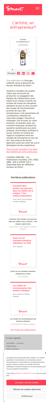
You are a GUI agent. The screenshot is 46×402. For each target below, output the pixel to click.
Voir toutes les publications (23, 330)
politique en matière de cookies (25, 373)
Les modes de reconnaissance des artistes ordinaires (23, 320)
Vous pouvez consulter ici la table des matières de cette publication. (22, 150)
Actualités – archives (15, 343)
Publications (11, 346)
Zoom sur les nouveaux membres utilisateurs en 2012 (23, 272)
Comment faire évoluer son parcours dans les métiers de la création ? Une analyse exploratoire (23, 221)
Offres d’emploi (12, 349)
